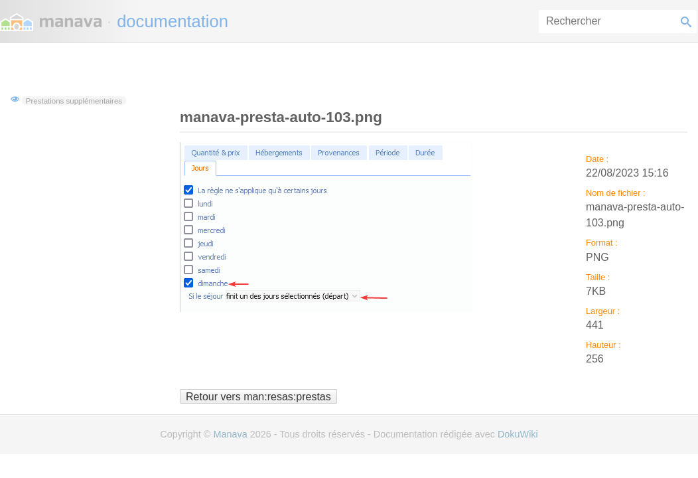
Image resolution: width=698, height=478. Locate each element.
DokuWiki (518, 434)
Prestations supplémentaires (74, 100)
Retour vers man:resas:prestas (258, 396)
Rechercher (689, 21)
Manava (230, 434)
